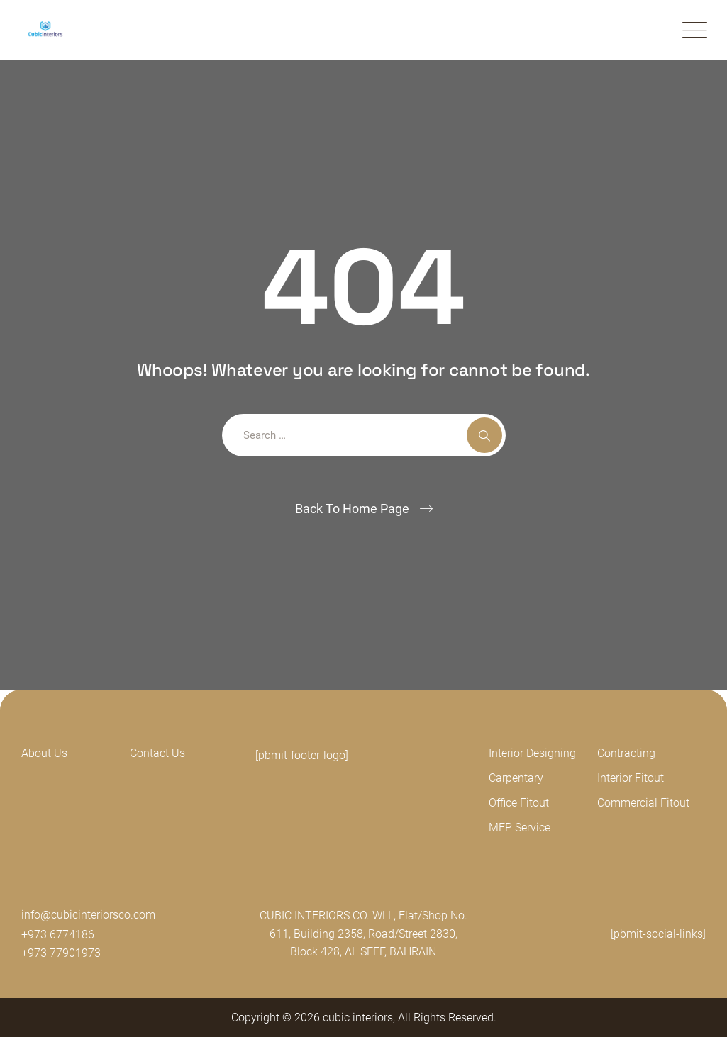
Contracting (626, 753)
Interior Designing (532, 753)
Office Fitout (519, 802)
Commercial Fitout (643, 802)
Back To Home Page (352, 508)
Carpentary (516, 778)
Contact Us (157, 753)
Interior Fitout (630, 778)
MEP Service (519, 827)
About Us (44, 753)
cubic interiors (358, 1017)
